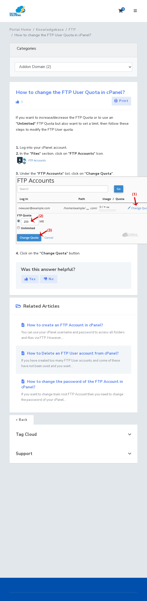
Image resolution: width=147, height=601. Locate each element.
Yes (30, 279)
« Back (21, 420)
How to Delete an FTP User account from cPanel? (73, 360)
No (49, 279)
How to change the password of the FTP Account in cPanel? (73, 391)
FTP (72, 29)
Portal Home (20, 29)
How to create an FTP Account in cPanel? (73, 332)
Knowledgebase (50, 29)
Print (121, 101)
